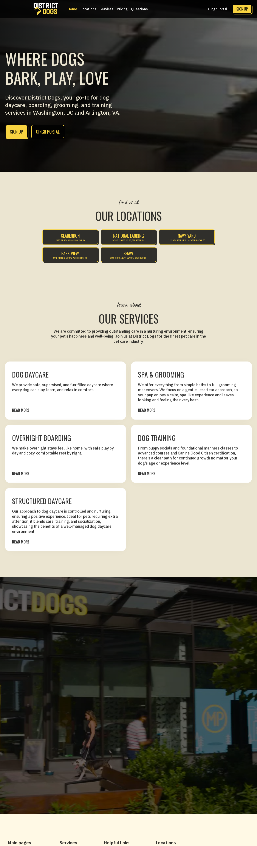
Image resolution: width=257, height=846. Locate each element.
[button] (88, 9)
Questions (139, 9)
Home (72, 9)
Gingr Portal (217, 9)
